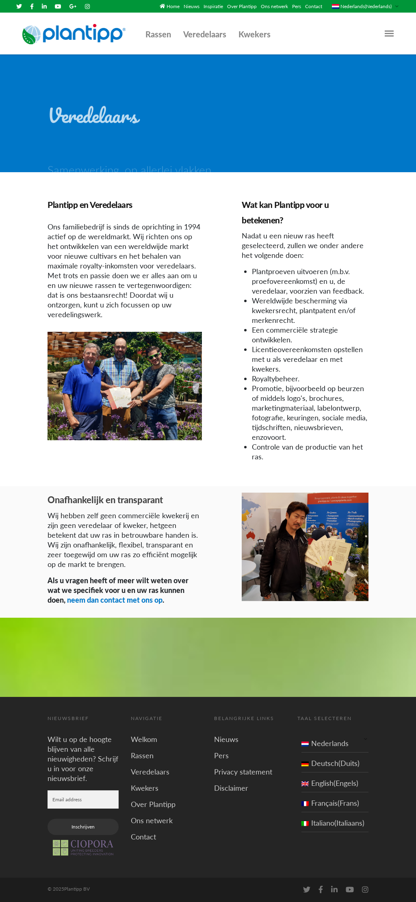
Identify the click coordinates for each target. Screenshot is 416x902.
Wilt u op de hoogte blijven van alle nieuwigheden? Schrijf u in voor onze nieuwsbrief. (83, 759)
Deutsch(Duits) (330, 763)
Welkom (144, 739)
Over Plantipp (242, 6)
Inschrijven (83, 827)
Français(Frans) (330, 802)
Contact (313, 6)
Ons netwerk (274, 6)
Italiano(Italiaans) (332, 822)
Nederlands (325, 743)
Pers (296, 6)
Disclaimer (231, 787)
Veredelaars (204, 34)
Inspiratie (213, 6)
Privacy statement (243, 771)
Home (173, 6)
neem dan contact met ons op (114, 599)
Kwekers (254, 34)
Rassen (158, 34)
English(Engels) (329, 783)
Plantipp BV (77, 889)
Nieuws (191, 6)
